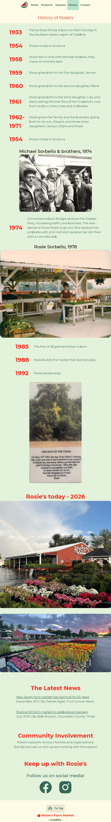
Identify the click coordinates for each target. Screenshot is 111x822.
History (73, 5)
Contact (85, 5)
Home (34, 5)
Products (46, 5)
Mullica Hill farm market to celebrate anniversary (52, 712)
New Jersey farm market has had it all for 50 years (52, 697)
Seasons (60, 5)
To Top (55, 808)
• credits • (55, 820)
